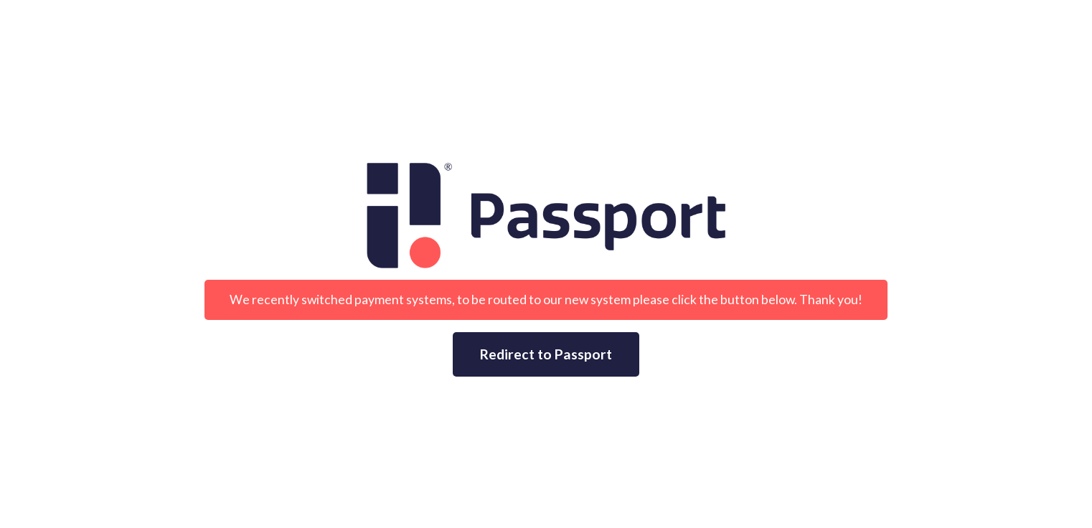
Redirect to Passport (546, 354)
